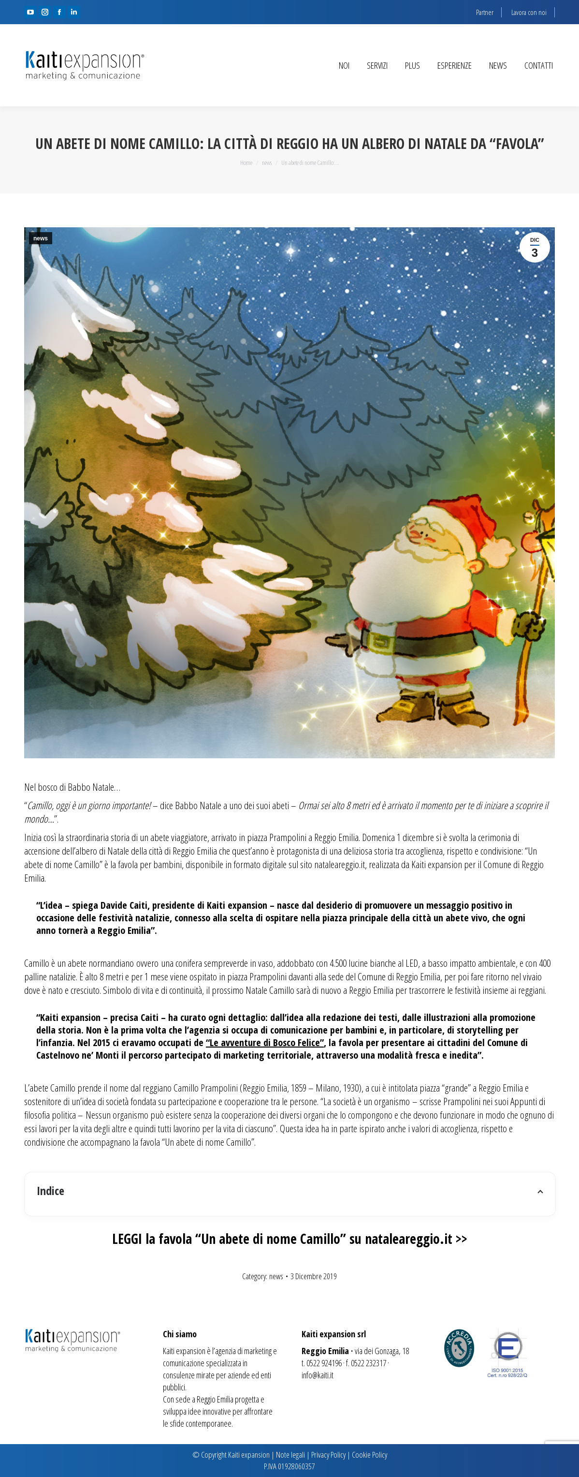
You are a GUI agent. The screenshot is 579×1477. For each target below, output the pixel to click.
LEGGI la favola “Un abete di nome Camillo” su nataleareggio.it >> (289, 1238)
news (40, 238)
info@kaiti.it (317, 1375)
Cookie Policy (369, 1454)
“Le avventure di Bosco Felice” (265, 1042)
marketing (258, 1351)
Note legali (290, 1454)
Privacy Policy (328, 1454)
